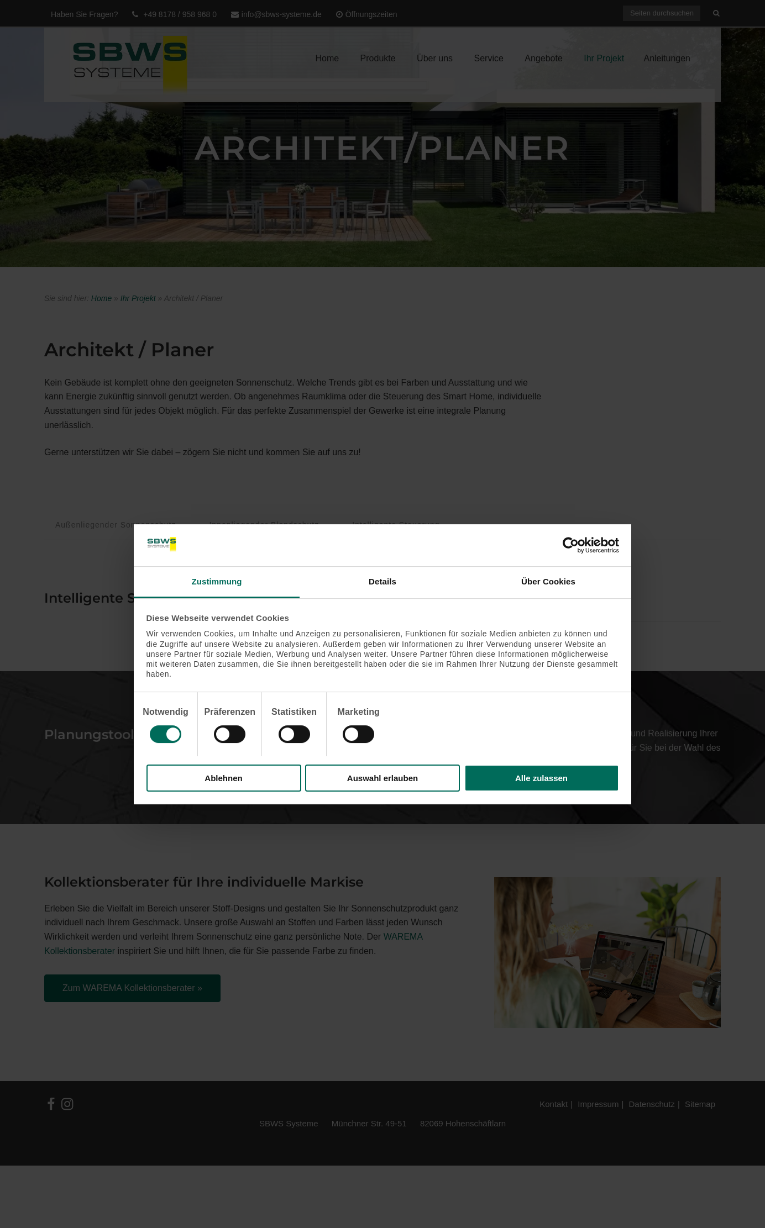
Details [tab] (382, 581)
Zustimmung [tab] (217, 581)
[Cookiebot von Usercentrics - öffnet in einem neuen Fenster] (570, 545)
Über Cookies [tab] (548, 581)
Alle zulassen (541, 778)
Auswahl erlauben (382, 778)
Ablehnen (223, 778)
